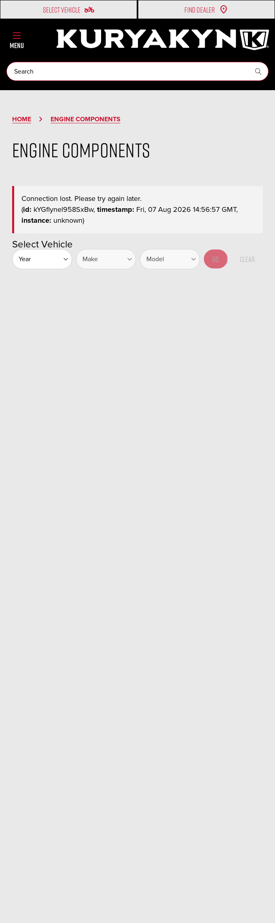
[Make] (106, 259)
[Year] (42, 259)
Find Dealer (206, 10)
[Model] (170, 259)
